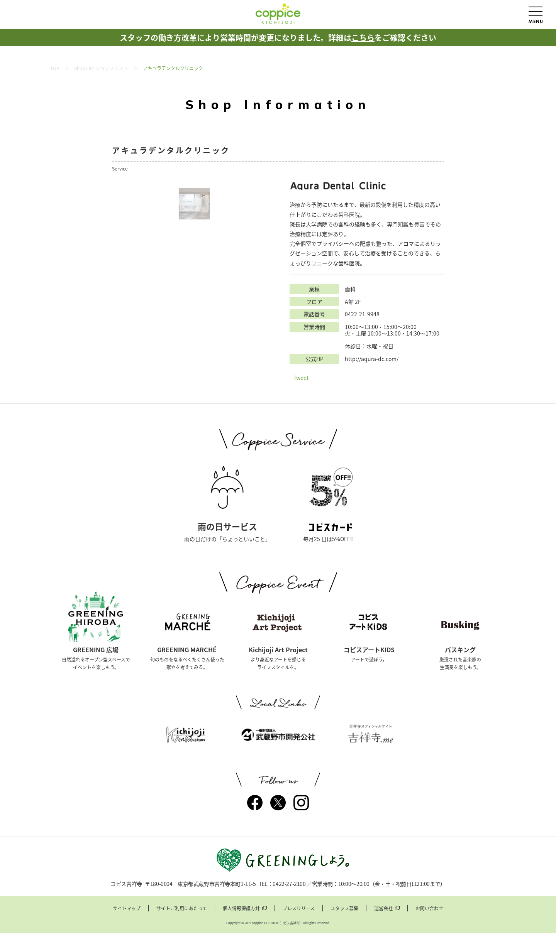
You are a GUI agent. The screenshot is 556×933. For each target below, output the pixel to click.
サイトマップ (127, 909)
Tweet (301, 377)
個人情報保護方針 (241, 909)
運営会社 (383, 909)
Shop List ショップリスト (101, 68)
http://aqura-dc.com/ (371, 359)
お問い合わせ (429, 909)
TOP (54, 68)
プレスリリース (299, 909)
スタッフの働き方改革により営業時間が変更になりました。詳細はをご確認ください (278, 37)
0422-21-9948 (362, 314)
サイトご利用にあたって (181, 909)
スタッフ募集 (344, 909)
